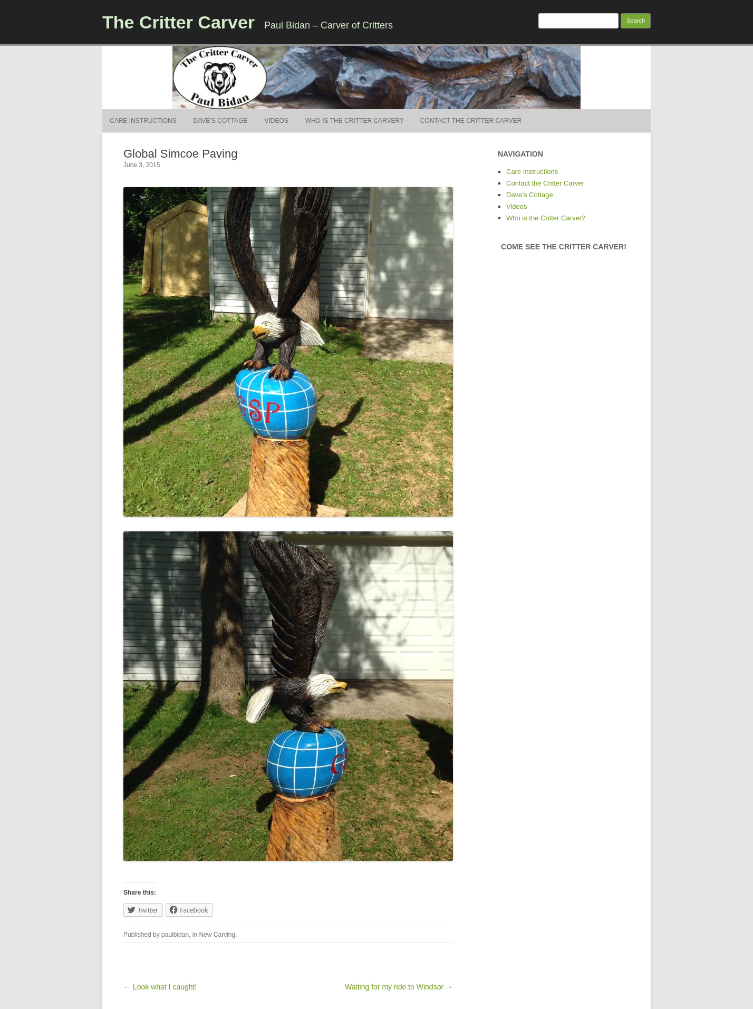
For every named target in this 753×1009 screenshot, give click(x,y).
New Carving (217, 934)
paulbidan (175, 934)
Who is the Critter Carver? (354, 120)
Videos (276, 120)
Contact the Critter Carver (471, 120)
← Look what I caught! (160, 987)
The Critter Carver (178, 22)
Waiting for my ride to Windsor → (399, 987)
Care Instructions (143, 120)
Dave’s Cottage (221, 120)
